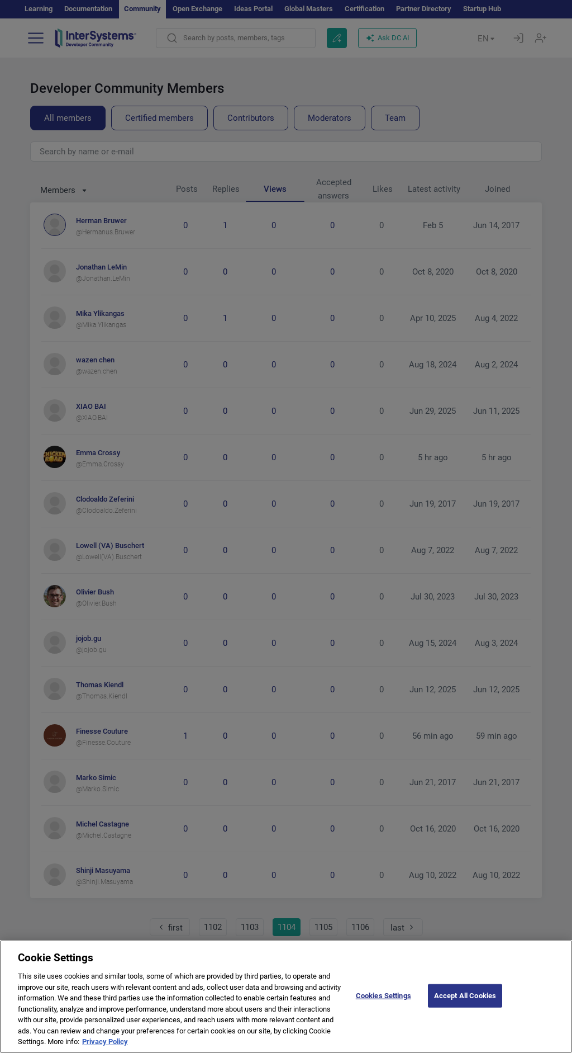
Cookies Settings (383, 1007)
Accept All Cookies (465, 1007)
